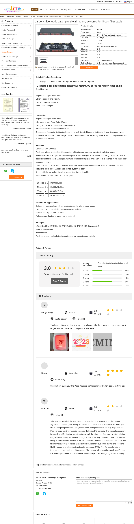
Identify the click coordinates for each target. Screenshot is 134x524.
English (130, 2)
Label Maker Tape (7, 39)
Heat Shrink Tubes (8, 70)
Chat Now (105, 9)
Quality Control (80, 9)
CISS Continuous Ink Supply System (14, 65)
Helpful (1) (81, 319)
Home (34, 9)
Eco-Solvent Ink (7, 83)
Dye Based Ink (6, 79)
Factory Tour (66, 9)
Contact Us (93, 9)
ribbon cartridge (78, 465)
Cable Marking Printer (9, 87)
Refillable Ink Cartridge (9, 56)
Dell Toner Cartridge (8, 61)
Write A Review (59, 281)
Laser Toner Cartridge (9, 74)
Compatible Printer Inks (9, 26)
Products (43, 9)
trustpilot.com (61, 319)
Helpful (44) (60, 380)
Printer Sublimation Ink (9, 34)
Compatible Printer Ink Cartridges (13, 48)
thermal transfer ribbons (62, 465)
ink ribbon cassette (46, 465)
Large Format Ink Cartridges (11, 43)
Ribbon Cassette (22, 16)
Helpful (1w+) (60, 415)
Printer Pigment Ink (8, 30)
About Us (54, 9)
